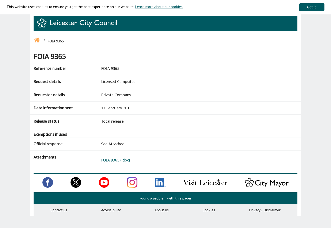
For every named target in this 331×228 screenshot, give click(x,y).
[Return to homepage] (78, 26)
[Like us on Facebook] (47, 186)
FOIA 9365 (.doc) (115, 160)
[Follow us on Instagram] (132, 186)
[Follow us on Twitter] (76, 186)
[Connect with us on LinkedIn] (160, 186)
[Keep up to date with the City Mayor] (267, 186)
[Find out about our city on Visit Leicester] (205, 186)
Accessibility (111, 210)
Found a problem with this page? (165, 198)
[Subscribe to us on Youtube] (104, 186)
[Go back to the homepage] (37, 41)
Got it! (311, 7)
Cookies (209, 210)
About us (162, 210)
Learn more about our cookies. (159, 6)
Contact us (58, 210)
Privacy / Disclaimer (265, 210)
